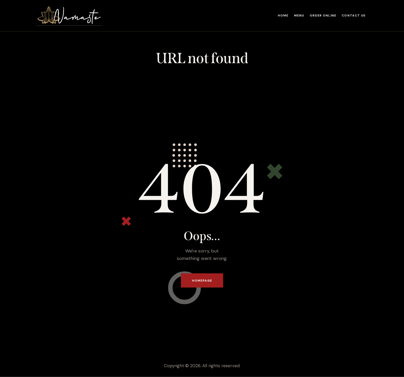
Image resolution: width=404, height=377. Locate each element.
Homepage (202, 281)
